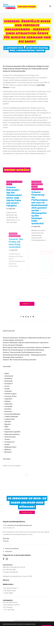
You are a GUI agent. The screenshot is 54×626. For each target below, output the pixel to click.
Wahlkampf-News (10, 447)
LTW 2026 (7, 421)
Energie (7, 389)
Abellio (6, 373)
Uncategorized (9, 442)
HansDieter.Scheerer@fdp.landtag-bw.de (19, 525)
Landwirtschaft (9, 419)
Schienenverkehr (25, 50)
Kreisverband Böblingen (12, 414)
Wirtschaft (7, 452)
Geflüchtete (8, 404)
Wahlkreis (7, 449)
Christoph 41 (8, 383)
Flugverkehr (8, 399)
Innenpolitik (8, 406)
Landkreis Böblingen (11, 416)
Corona (6, 386)
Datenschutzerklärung (11, 548)
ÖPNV (12, 50)
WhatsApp (6, 538)
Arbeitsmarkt (8, 376)
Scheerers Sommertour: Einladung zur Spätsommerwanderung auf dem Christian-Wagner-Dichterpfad (26, 339)
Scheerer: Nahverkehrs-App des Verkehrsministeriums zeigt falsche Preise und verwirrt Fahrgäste (18, 196)
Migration (7, 424)
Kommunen (8, 411)
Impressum (8, 551)
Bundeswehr (8, 381)
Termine (7, 439)
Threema (5, 541)
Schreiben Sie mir (27, 512)
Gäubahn (42, 186)
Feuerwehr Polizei (10, 396)
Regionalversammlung (11, 434)
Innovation (7, 409)
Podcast (7, 429)
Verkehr (40, 50)
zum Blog (27, 303)
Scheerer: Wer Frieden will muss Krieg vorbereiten (19, 360)
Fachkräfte (8, 391)
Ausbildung (8, 378)
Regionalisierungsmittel (12, 432)
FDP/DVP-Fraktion (38, 48)
